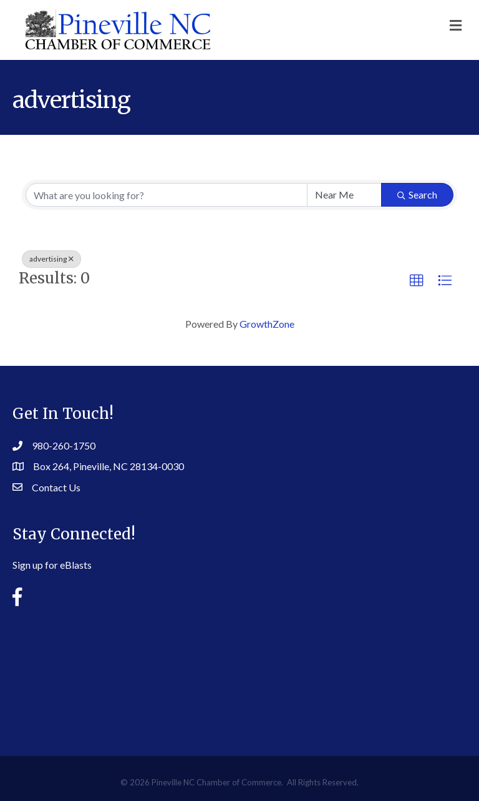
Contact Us (56, 487)
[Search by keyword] (166, 195)
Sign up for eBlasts (52, 565)
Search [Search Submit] (417, 194)
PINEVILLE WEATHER (239, 672)
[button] (416, 280)
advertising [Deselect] (51, 258)
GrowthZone (267, 324)
